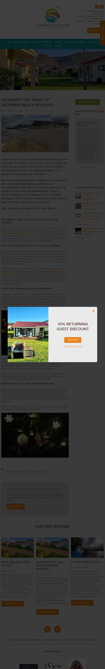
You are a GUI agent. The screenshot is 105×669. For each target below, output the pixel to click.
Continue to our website (72, 346)
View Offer (73, 340)
